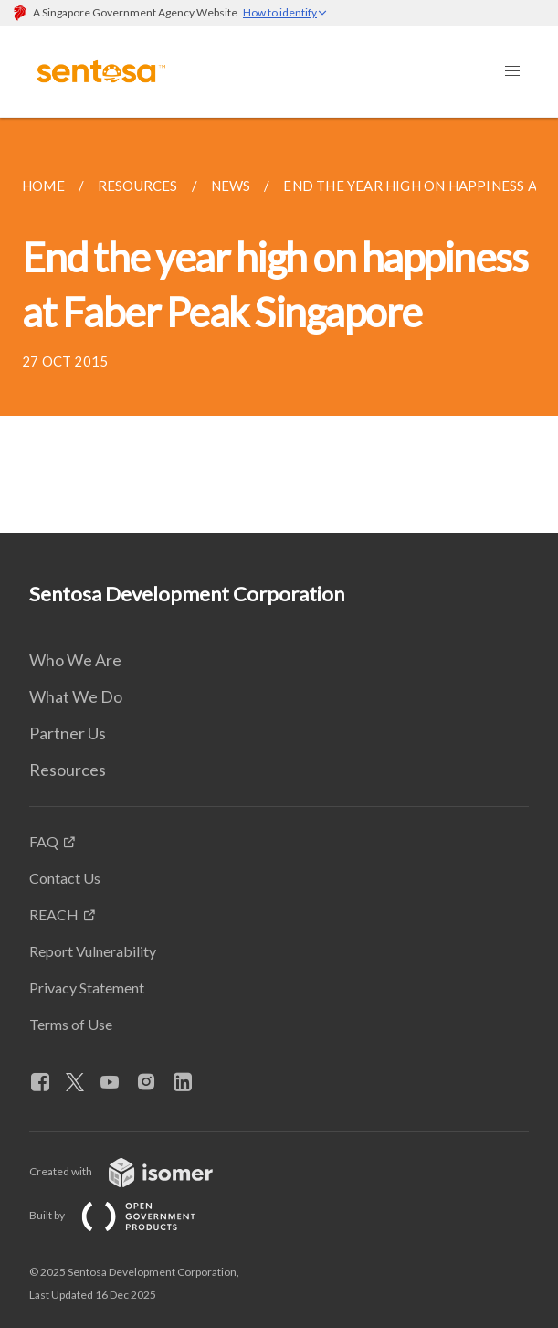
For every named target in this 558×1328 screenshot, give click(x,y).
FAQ (43, 841)
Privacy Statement (86, 987)
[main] (279, 325)
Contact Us (64, 878)
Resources (67, 770)
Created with (135, 1171)
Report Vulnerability (92, 951)
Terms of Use (70, 1024)
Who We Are (75, 660)
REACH (54, 914)
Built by (127, 1215)
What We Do (75, 696)
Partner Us (67, 733)
